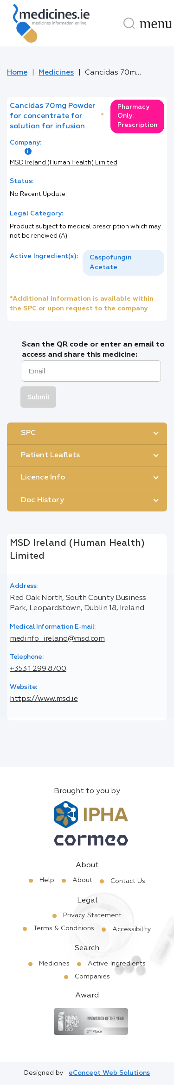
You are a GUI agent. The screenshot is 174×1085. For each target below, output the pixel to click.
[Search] (129, 23)
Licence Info (43, 477)
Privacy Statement (92, 915)
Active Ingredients (117, 963)
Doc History (42, 500)
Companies (92, 976)
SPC (28, 433)
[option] (123, 263)
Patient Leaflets (50, 455)
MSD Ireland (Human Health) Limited (63, 163)
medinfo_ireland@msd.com (57, 639)
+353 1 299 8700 (38, 669)
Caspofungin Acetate (110, 262)
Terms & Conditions (63, 928)
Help (46, 880)
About (82, 880)
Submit (38, 397)
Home (17, 72)
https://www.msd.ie (44, 699)
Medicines (56, 72)
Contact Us (127, 881)
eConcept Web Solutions (109, 1073)
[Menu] (156, 23)
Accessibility (131, 929)
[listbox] (123, 263)
